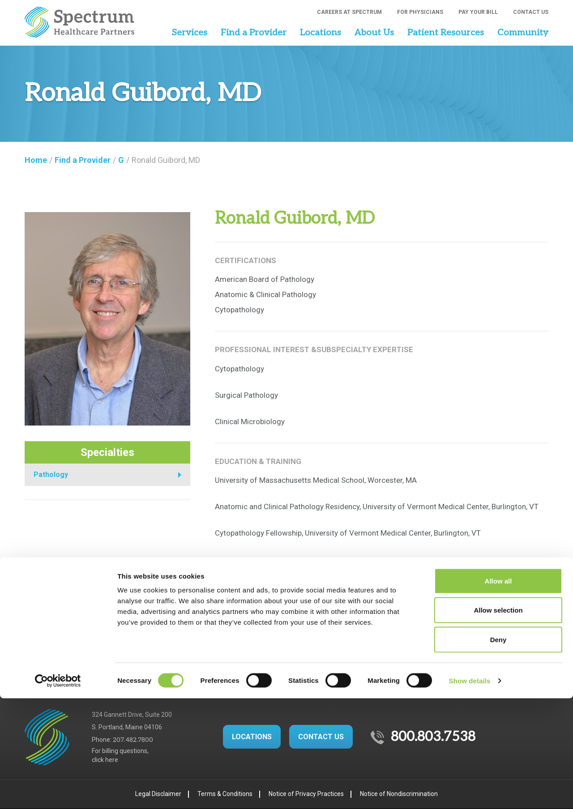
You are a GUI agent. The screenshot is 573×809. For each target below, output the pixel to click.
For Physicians (420, 12)
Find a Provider (253, 32)
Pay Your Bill (478, 12)
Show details (470, 791)
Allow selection (498, 721)
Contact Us (530, 12)
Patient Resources (445, 32)
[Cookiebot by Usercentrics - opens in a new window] (58, 791)
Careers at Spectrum (349, 12)
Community (522, 32)
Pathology (51, 474)
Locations (320, 32)
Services (189, 32)
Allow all (498, 691)
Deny (498, 750)
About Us (374, 32)
